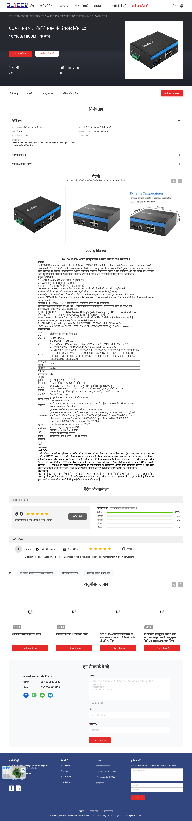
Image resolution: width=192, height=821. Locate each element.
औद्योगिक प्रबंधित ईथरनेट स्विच (32, 16)
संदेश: (92, 675)
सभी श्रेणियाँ (100, 783)
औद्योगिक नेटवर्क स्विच (103, 766)
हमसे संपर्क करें (66, 782)
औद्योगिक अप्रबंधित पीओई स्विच (106, 777)
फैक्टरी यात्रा (65, 771)
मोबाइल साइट (94, 811)
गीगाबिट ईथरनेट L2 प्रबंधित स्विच (72, 634)
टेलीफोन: (93, 724)
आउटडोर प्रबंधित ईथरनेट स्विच (26, 634)
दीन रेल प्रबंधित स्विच (70, 573)
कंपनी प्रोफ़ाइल (66, 766)
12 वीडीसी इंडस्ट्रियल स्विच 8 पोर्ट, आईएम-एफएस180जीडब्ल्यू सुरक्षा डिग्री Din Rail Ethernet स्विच (160, 637)
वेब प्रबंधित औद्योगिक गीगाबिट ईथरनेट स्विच (36, 573)
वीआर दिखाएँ (81, 5)
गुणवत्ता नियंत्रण (66, 777)
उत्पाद (16, 16)
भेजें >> (138, 798)
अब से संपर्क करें (100, 740)
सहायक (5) (131, 549)
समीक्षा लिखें (77, 516)
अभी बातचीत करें (20, 53)
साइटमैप (81, 811)
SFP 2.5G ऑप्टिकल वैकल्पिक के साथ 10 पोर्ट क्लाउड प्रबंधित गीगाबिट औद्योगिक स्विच (117, 637)
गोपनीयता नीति (108, 811)
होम (10, 16)
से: (91, 709)
